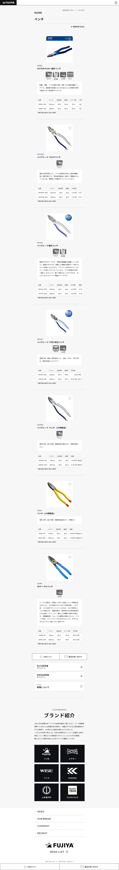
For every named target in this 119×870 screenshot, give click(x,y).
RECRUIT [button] (42, 833)
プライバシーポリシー (66, 861)
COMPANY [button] (43, 826)
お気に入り (31, 867)
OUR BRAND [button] (44, 818)
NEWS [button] (40, 811)
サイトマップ (50, 861)
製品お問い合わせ (91, 867)
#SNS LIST (57, 851)
